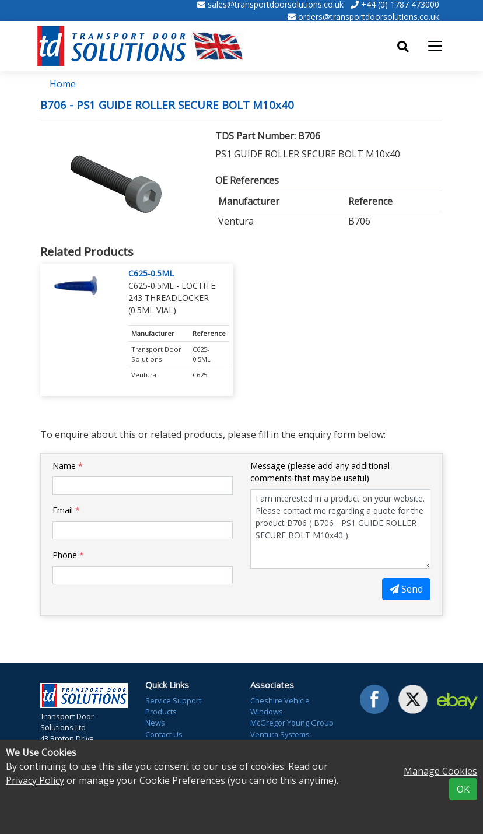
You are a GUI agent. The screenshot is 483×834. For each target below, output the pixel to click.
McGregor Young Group (292, 722)
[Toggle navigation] (435, 46)
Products (161, 711)
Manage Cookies (440, 771)
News (155, 722)
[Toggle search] (403, 46)
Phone (68, 554)
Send (406, 589)
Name (67, 465)
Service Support (173, 700)
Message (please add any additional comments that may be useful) (320, 472)
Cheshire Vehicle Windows (280, 706)
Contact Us (164, 734)
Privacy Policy (35, 780)
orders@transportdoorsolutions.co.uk (368, 16)
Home (63, 84)
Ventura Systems (280, 734)
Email (66, 510)
